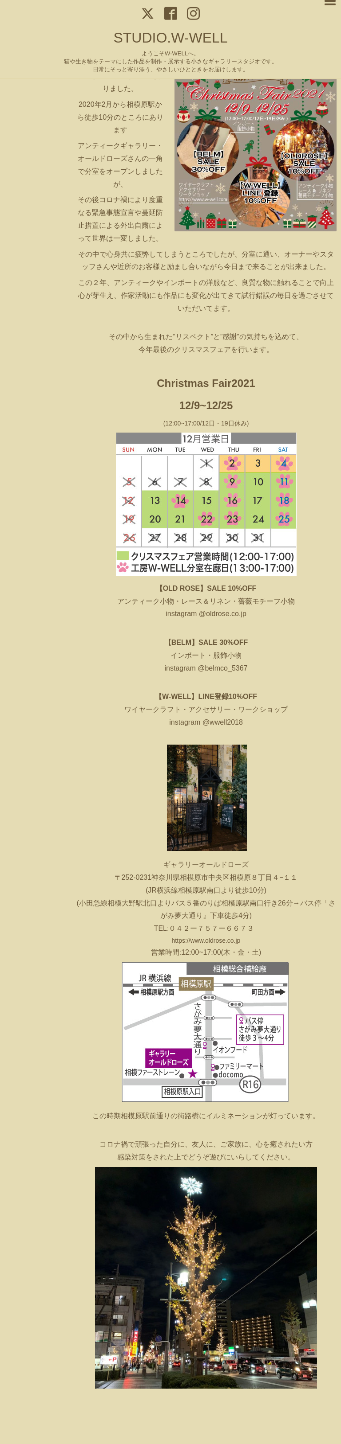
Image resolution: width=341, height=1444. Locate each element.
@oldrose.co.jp (221, 613)
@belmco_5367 (222, 668)
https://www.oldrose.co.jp (206, 940)
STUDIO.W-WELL (170, 38)
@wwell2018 (222, 722)
